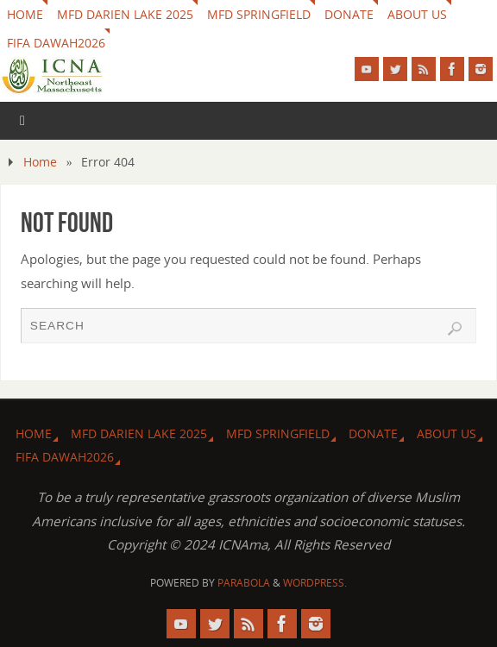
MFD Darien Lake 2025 (125, 14)
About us (417, 14)
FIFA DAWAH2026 (56, 43)
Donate (349, 14)
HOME (25, 14)
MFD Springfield (259, 14)
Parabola (243, 582)
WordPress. (315, 582)
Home (40, 162)
